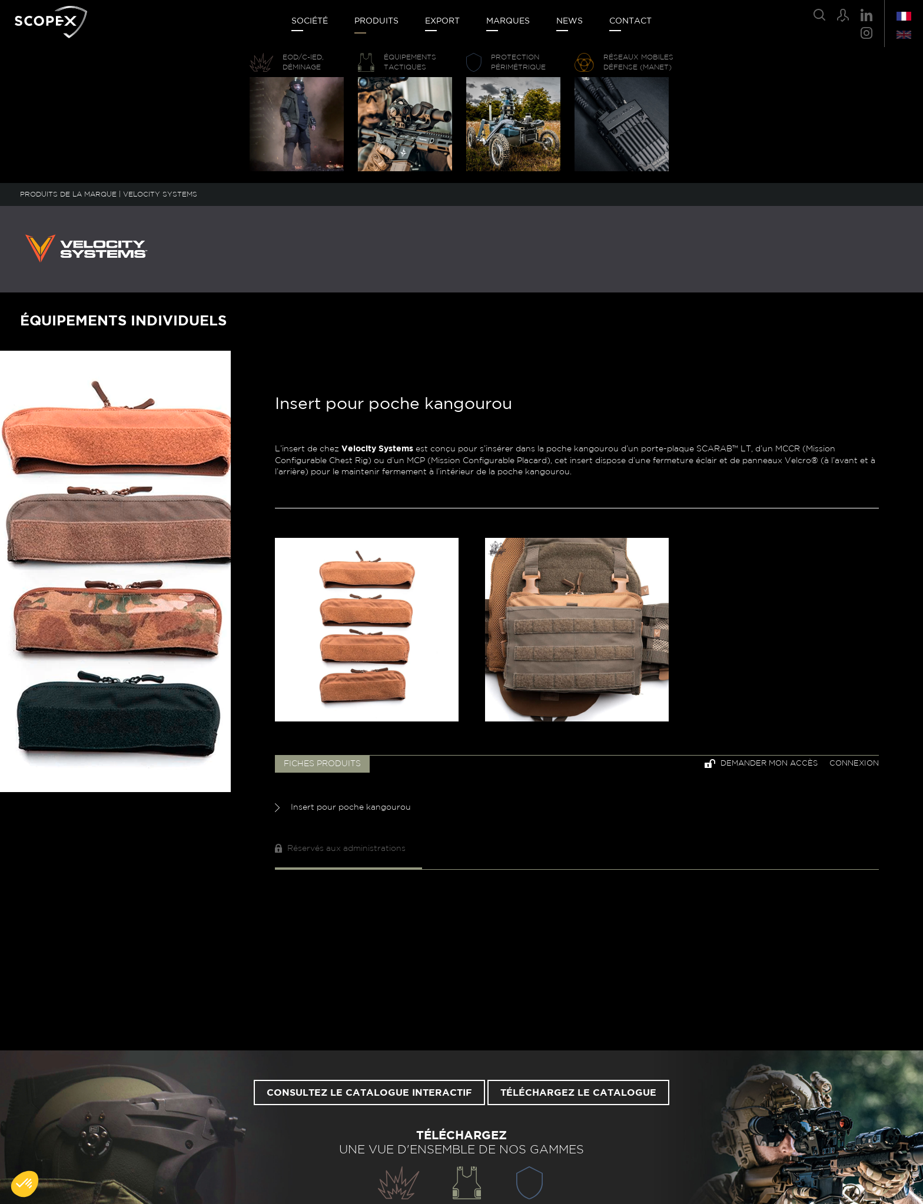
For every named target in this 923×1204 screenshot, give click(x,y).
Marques (508, 21)
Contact (630, 21)
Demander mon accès (761, 763)
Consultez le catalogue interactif (369, 1092)
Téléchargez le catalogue (578, 1092)
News (569, 21)
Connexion (854, 763)
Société (309, 21)
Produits (376, 21)
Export (442, 21)
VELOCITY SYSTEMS (160, 194)
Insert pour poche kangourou (343, 807)
